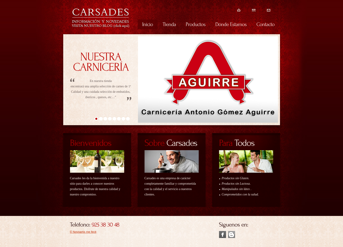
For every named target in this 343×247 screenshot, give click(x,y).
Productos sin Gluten (235, 178)
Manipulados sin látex (236, 189)
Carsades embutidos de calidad (100, 17)
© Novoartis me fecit (83, 231)
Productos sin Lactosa (236, 183)
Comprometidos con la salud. (240, 194)
